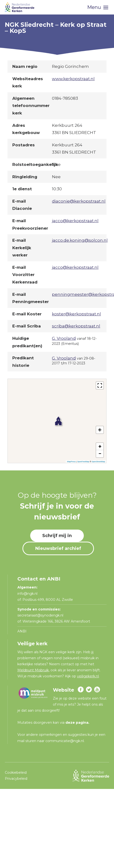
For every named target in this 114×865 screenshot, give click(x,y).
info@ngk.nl (27, 593)
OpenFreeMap (83, 462)
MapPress (71, 462)
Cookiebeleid (16, 772)
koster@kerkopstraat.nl (76, 314)
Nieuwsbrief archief (58, 548)
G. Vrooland (64, 338)
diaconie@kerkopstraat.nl (79, 201)
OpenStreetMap (98, 462)
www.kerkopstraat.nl (73, 78)
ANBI (22, 631)
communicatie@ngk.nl (64, 741)
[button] (57, 418)
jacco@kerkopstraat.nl (75, 220)
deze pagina (76, 722)
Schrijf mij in (57, 535)
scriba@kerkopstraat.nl (76, 326)
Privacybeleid (16, 778)
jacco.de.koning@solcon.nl (80, 240)
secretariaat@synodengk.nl (40, 615)
